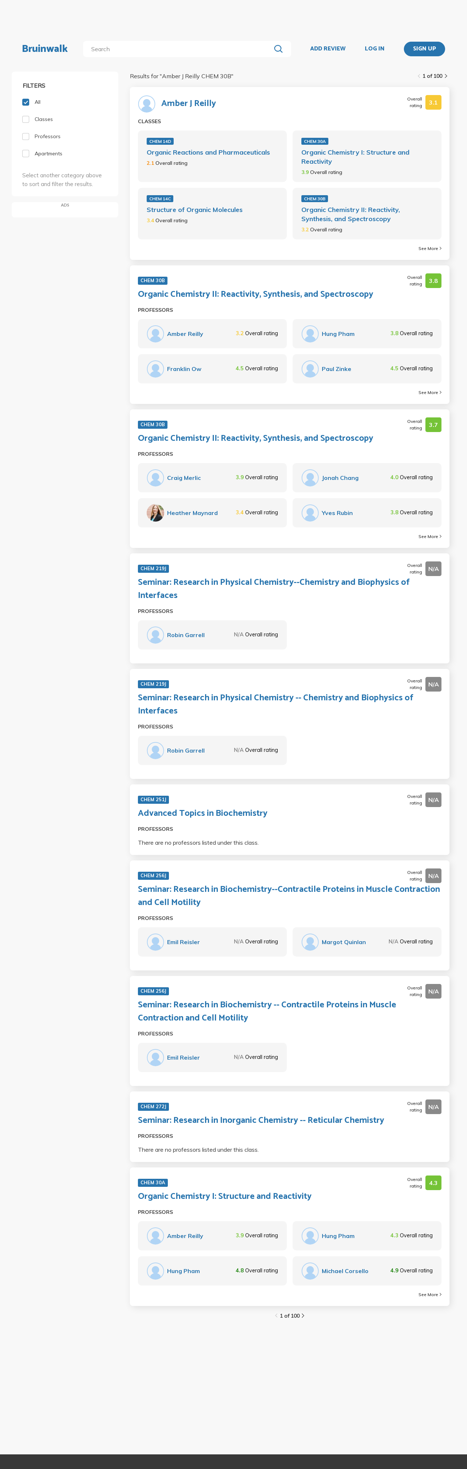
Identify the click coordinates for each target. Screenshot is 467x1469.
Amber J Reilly (188, 103)
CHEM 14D (160, 141)
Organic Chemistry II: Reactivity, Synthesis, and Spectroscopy (350, 214)
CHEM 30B (314, 198)
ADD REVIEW (328, 49)
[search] (178, 49)
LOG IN (375, 49)
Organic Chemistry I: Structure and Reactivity (355, 157)
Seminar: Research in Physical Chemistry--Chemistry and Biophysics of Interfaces (274, 589)
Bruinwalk (45, 49)
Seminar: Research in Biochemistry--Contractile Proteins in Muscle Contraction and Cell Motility (289, 896)
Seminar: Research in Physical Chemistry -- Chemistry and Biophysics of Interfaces (275, 705)
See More (429, 248)
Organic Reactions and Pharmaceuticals (208, 152)
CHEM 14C (160, 198)
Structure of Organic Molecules (195, 209)
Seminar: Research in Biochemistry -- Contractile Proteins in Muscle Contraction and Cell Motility (267, 1012)
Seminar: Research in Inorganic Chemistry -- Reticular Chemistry (261, 1120)
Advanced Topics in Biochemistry (202, 813)
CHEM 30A (315, 141)
